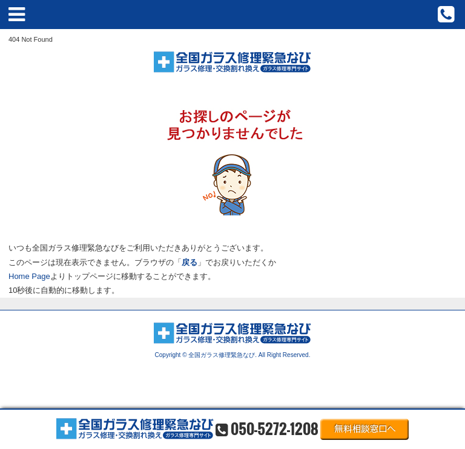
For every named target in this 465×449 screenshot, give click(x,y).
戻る (189, 262)
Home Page (29, 276)
